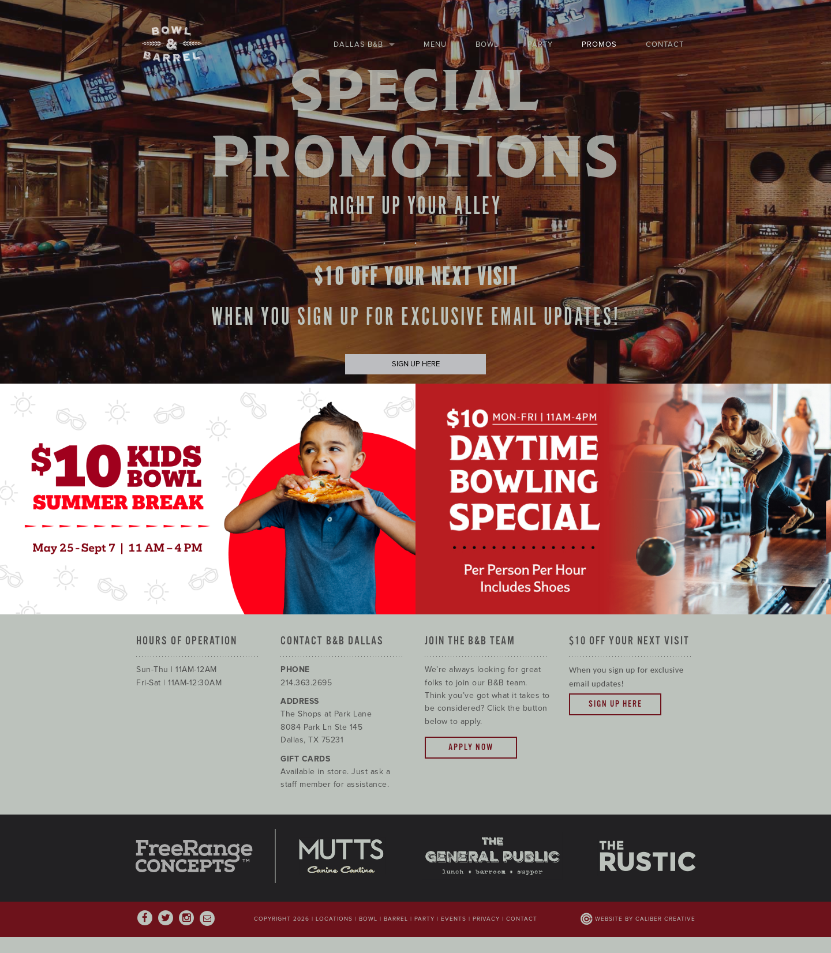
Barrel (396, 919)
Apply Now (470, 747)
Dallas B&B (358, 44)
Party (540, 44)
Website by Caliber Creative (645, 919)
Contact (665, 44)
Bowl (487, 44)
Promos (599, 44)
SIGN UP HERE (416, 364)
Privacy (486, 919)
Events (453, 919)
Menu (435, 44)
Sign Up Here (615, 704)
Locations (334, 919)
